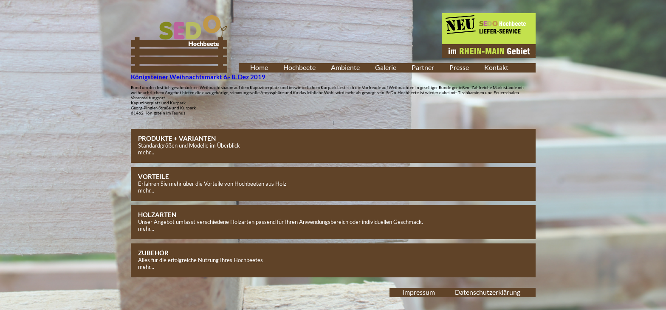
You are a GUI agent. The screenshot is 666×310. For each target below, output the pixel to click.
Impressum (418, 292)
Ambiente (345, 67)
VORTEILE (153, 176)
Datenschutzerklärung (487, 292)
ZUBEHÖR (153, 253)
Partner (423, 67)
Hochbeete (299, 67)
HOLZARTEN (157, 214)
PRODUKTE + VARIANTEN (177, 138)
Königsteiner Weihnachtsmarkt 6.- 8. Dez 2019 (198, 77)
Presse (459, 67)
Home (259, 67)
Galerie (385, 67)
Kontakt (496, 67)
